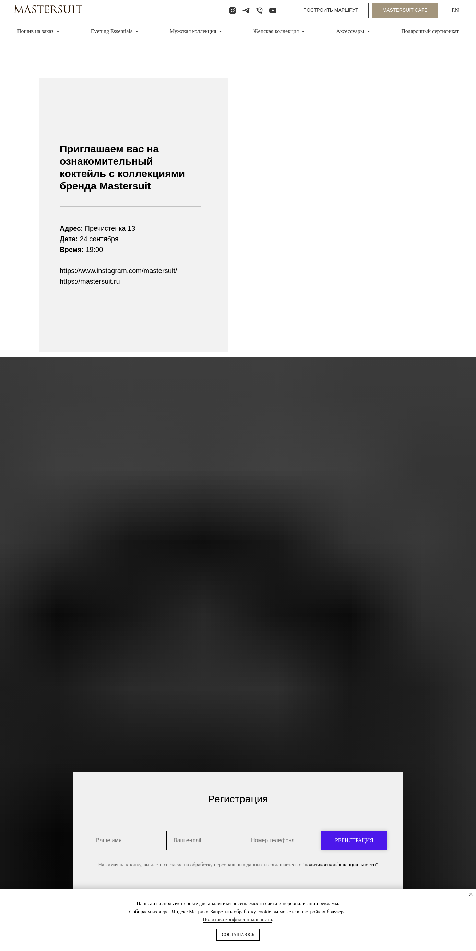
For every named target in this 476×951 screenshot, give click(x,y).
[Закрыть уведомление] (470, 894)
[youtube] (273, 10)
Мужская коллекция (194, 31)
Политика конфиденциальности (237, 919)
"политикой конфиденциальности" (340, 880)
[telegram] (246, 10)
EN (455, 10)
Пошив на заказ (36, 31)
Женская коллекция (276, 31)
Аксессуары (350, 31)
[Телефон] (259, 10)
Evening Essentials (112, 31)
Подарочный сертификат (430, 31)
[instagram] (232, 10)
